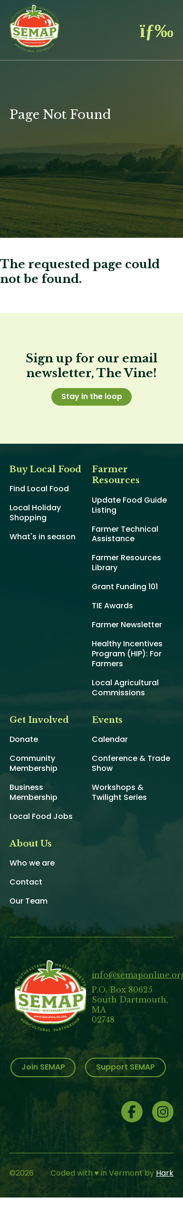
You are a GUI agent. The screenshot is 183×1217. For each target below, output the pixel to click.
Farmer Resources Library (126, 562)
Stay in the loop (91, 396)
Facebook (132, 1111)
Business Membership (34, 792)
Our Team (29, 901)
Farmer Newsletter (127, 624)
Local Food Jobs (41, 816)
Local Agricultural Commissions (125, 687)
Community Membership (34, 763)
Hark (164, 1173)
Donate (24, 739)
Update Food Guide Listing (129, 505)
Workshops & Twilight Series (119, 792)
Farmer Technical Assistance (125, 534)
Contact (26, 881)
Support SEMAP (125, 1066)
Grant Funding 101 (125, 586)
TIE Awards (112, 605)
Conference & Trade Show (131, 763)
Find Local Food (39, 488)
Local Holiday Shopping (35, 512)
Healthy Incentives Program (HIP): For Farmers (127, 653)
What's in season (43, 536)
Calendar (110, 739)
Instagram (162, 1111)
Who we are (32, 862)
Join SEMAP (43, 1066)
